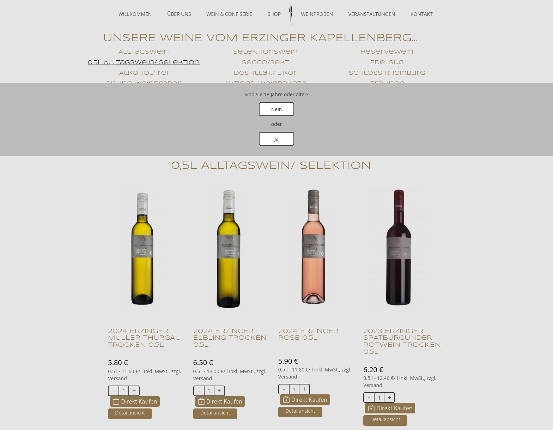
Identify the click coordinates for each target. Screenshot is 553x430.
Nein (276, 109)
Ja (276, 138)
